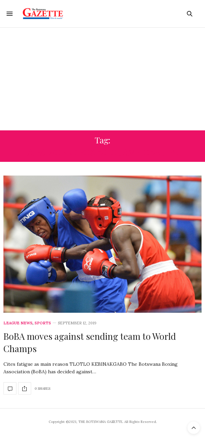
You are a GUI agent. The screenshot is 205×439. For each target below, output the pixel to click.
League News (18, 323)
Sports (43, 323)
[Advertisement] (102, 79)
